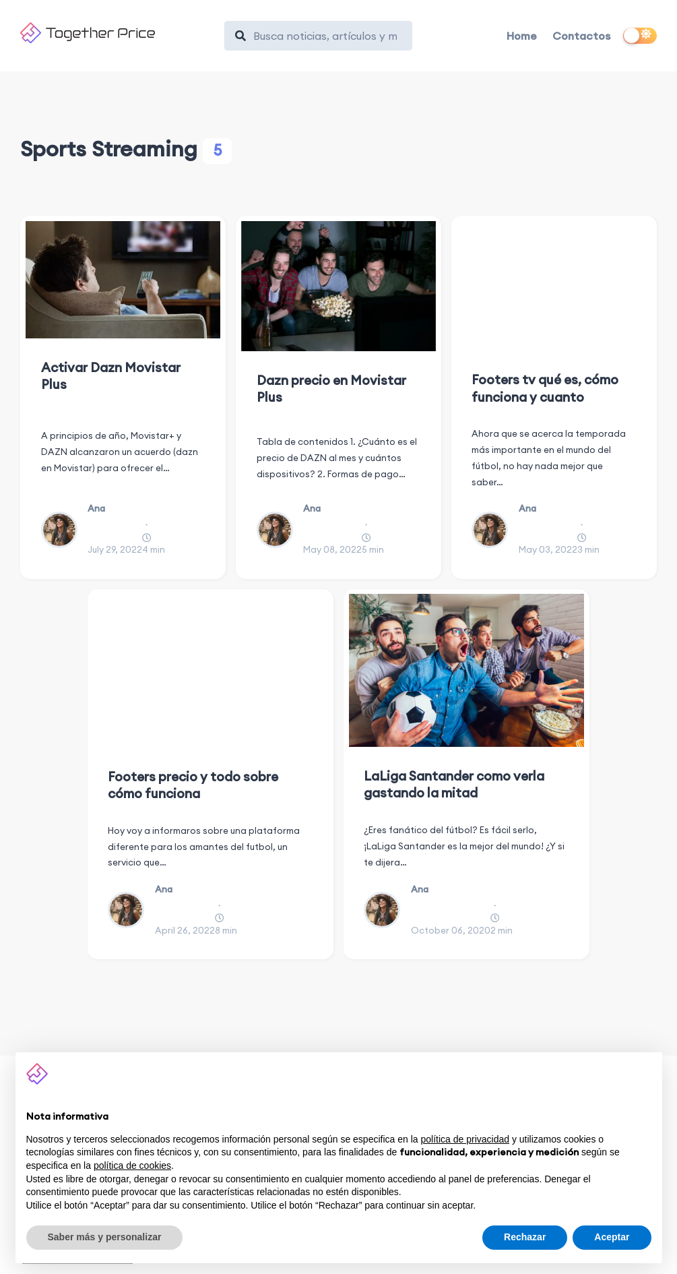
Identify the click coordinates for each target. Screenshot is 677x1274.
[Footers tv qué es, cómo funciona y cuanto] (554, 286)
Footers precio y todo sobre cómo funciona (193, 784)
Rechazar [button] (525, 1237)
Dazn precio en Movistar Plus (331, 388)
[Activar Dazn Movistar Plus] (123, 279)
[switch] (640, 36)
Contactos (581, 35)
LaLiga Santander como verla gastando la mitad (454, 784)
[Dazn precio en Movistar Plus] (338, 286)
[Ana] (64, 530)
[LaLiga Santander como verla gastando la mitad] (467, 670)
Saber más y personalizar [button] (105, 1237)
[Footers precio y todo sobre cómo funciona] (211, 671)
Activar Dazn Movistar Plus (111, 375)
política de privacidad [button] (464, 1139)
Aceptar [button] (611, 1237)
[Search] (325, 36)
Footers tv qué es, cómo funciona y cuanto (545, 387)
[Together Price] (116, 32)
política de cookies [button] (132, 1165)
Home (522, 35)
